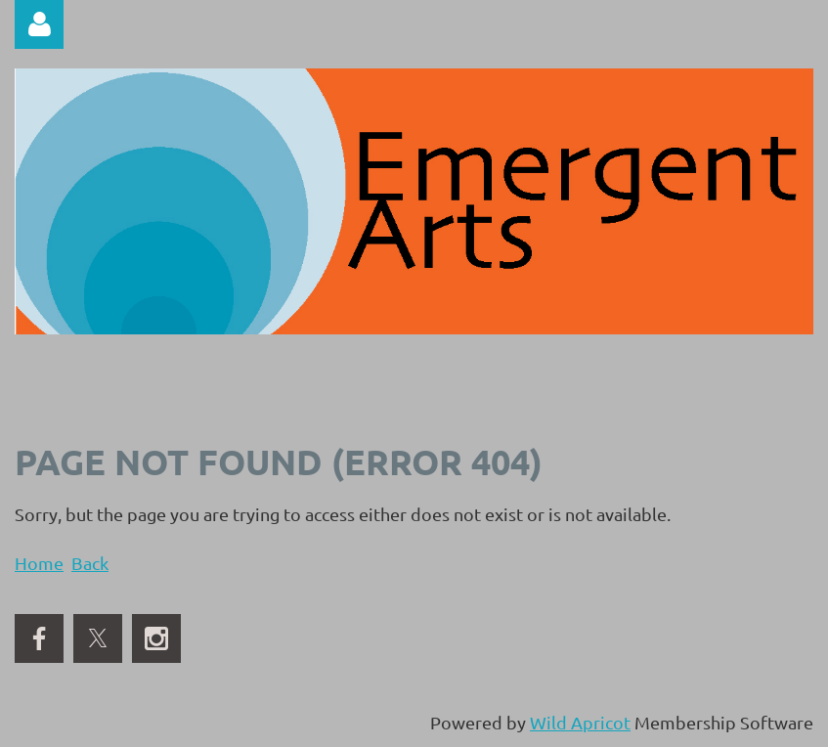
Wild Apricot (580, 722)
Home (39, 562)
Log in (39, 24)
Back (90, 562)
